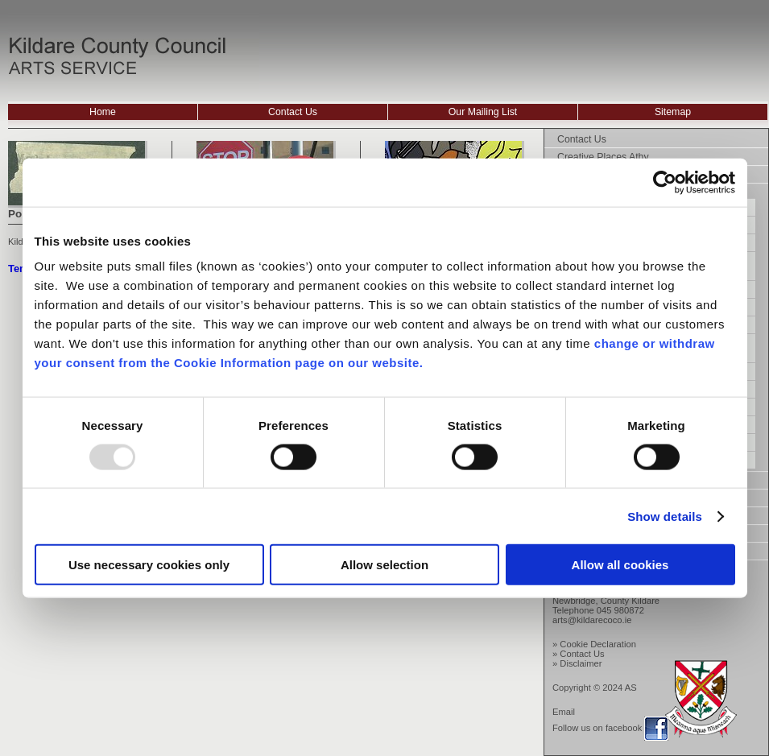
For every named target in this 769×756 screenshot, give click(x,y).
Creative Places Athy (603, 157)
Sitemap (673, 112)
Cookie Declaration (598, 644)
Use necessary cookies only (148, 565)
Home (102, 112)
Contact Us (292, 112)
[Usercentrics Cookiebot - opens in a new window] (664, 182)
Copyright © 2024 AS (594, 687)
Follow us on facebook (597, 728)
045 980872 (620, 610)
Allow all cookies (620, 565)
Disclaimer (581, 663)
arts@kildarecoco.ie (591, 620)
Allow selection (384, 565)
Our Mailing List (483, 112)
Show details (664, 516)
